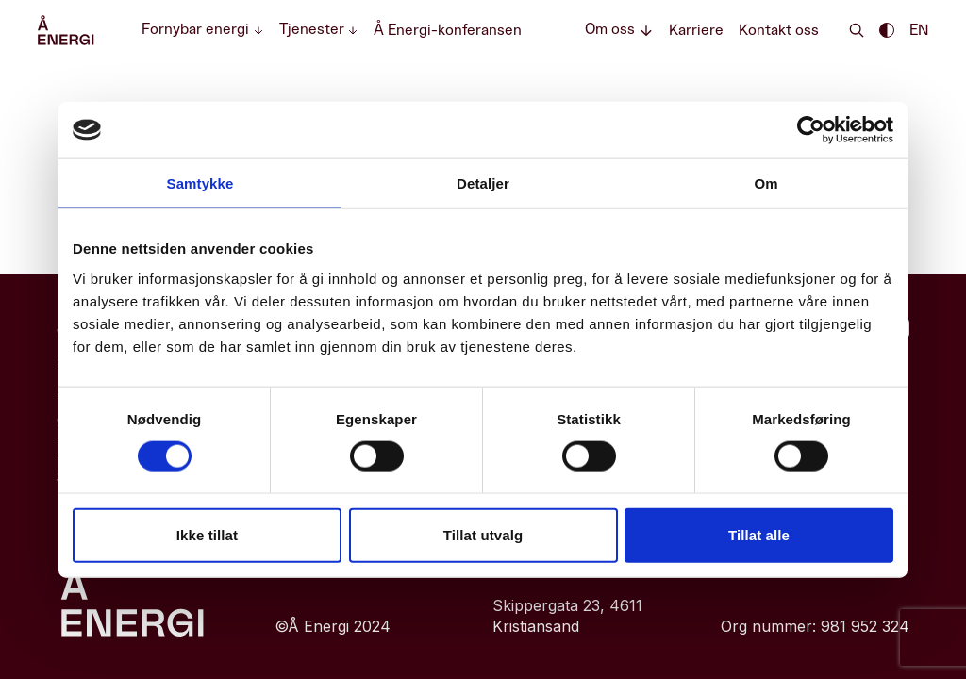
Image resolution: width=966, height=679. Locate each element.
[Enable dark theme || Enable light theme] (886, 30)
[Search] (856, 30)
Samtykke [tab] (200, 183)
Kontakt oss (779, 30)
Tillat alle (759, 534)
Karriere (696, 30)
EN (918, 30)
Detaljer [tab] (483, 183)
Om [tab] (765, 183)
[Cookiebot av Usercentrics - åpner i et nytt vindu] (810, 130)
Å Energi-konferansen (448, 30)
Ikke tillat (207, 534)
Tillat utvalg (483, 534)
